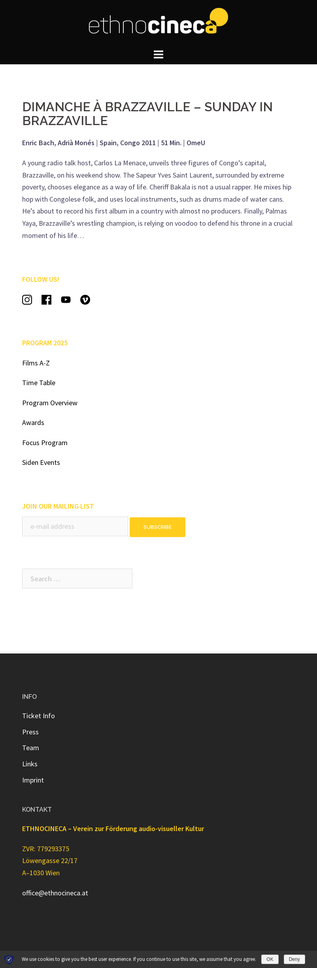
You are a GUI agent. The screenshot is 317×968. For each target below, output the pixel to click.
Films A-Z (36, 362)
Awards (33, 422)
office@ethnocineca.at (55, 892)
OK (269, 959)
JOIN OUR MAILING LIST (58, 506)
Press (30, 731)
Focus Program (45, 442)
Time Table (38, 382)
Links (30, 763)
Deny (294, 959)
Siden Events (41, 462)
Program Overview (49, 402)
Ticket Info (38, 715)
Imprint (33, 780)
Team (30, 747)
